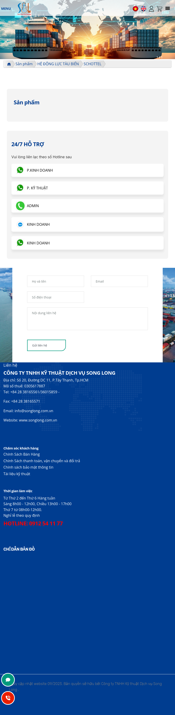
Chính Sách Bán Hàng (21, 454)
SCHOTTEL (92, 63)
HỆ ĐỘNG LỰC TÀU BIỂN (58, 63)
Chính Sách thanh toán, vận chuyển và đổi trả (41, 460)
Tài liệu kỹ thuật (16, 473)
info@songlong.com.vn (34, 410)
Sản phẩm (24, 63)
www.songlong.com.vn (38, 420)
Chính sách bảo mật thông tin (28, 467)
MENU (6, 8)
